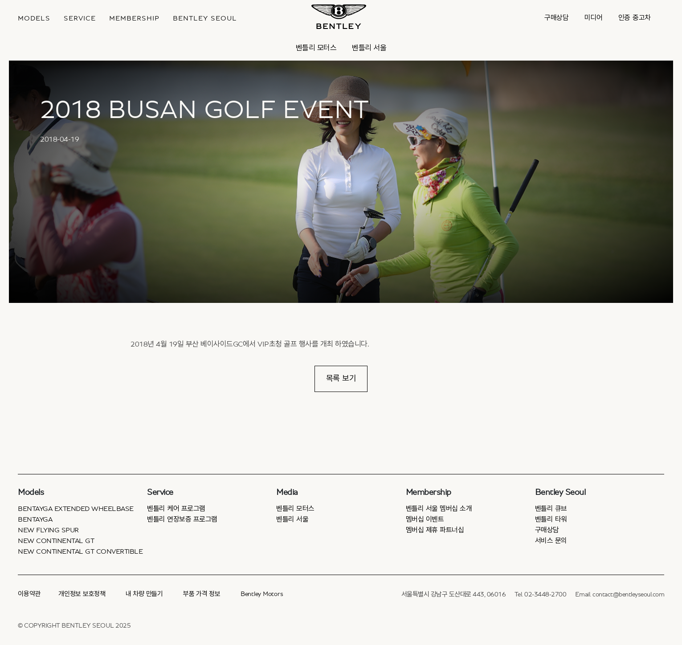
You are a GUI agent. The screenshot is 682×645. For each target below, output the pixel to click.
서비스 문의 (551, 540)
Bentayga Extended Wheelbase (76, 508)
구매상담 (556, 17)
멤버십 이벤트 (425, 519)
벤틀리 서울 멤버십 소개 (439, 508)
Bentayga (35, 519)
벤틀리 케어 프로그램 (176, 508)
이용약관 (29, 594)
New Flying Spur (48, 530)
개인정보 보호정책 (82, 594)
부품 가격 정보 (202, 594)
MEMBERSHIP (134, 18)
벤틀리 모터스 (316, 48)
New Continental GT (56, 540)
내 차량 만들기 (144, 594)
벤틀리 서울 (369, 48)
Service (80, 18)
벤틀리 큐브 (551, 508)
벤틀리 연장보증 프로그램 (182, 519)
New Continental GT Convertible (80, 551)
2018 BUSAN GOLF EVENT (204, 110)
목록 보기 (341, 379)
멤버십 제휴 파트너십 (435, 530)
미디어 (593, 17)
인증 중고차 (634, 17)
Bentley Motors (262, 594)
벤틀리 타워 (551, 519)
